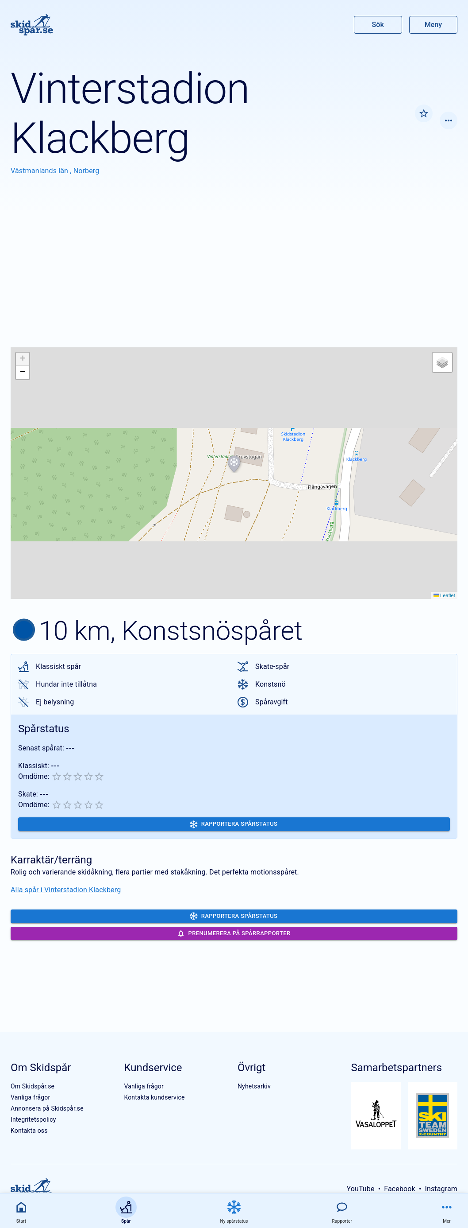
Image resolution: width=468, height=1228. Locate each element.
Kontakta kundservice (154, 1097)
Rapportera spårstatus (234, 824)
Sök (378, 24)
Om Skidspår (41, 1067)
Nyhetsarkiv (254, 1086)
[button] (234, 464)
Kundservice (153, 1067)
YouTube (360, 1189)
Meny (433, 24)
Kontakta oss (29, 1130)
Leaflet (444, 595)
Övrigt (251, 1067)
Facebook (399, 1189)
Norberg (86, 171)
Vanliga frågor (30, 1097)
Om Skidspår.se (32, 1086)
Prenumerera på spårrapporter (234, 933)
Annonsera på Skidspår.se (47, 1108)
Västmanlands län (40, 171)
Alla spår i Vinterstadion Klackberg (66, 890)
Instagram (441, 1189)
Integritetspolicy (33, 1119)
